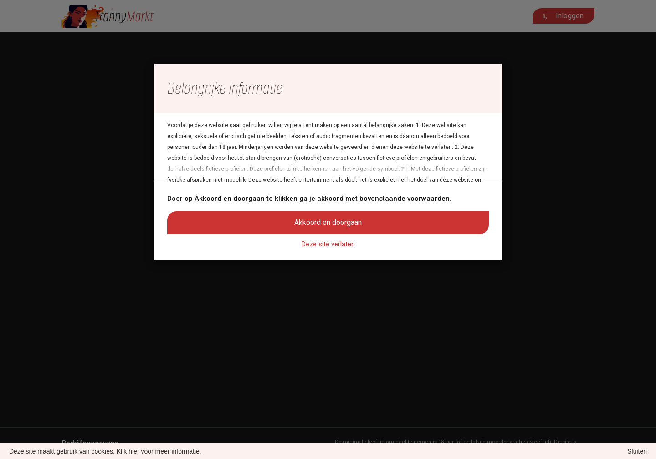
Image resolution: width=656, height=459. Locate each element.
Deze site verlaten (328, 244)
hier (133, 451)
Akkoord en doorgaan (328, 222)
